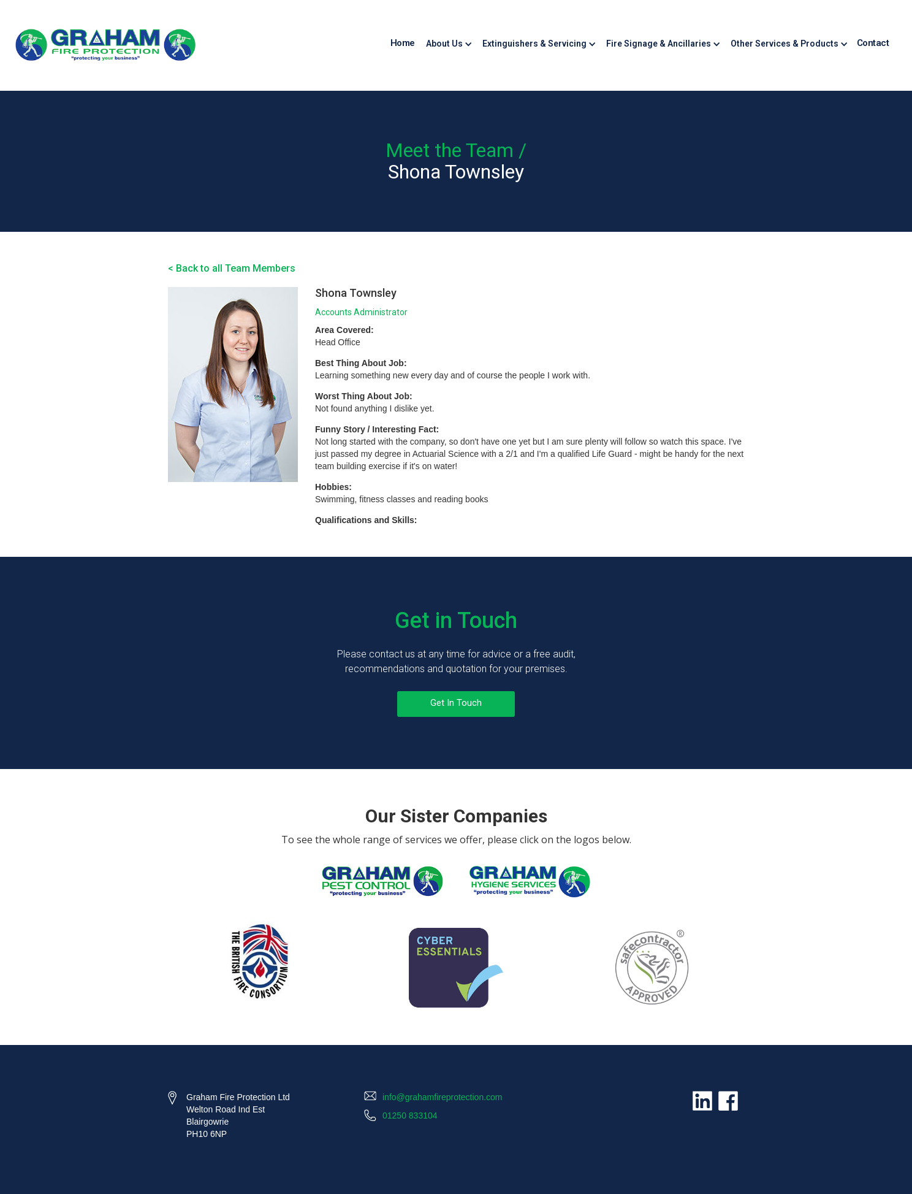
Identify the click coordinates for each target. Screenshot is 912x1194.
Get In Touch (456, 702)
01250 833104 (410, 1115)
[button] (448, 43)
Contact (873, 42)
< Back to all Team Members (231, 268)
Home (402, 42)
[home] (105, 45)
